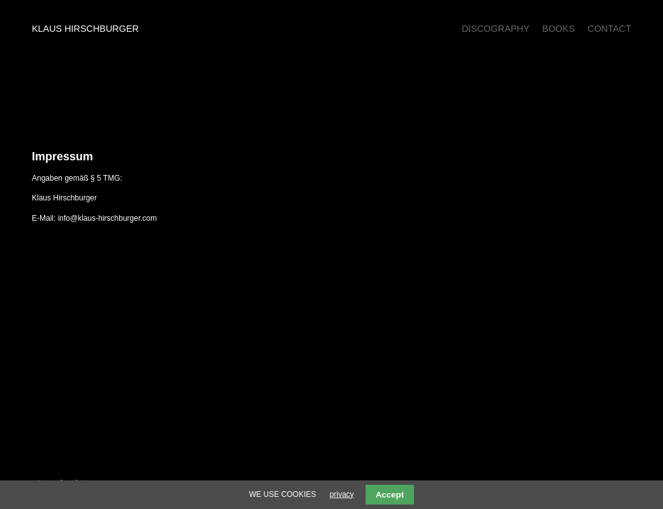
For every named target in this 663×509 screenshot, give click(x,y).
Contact (609, 29)
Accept (390, 494)
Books (558, 29)
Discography (495, 29)
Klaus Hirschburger (85, 29)
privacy (342, 494)
